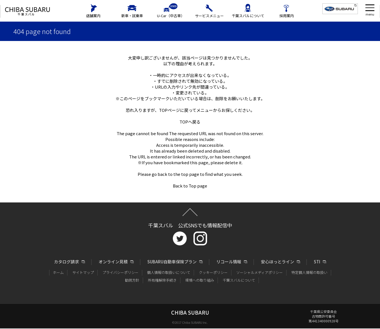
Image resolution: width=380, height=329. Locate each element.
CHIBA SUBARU (27, 11)
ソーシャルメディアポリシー (259, 272)
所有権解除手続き (162, 280)
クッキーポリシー (213, 272)
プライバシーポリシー (120, 272)
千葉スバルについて (248, 15)
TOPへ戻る (190, 122)
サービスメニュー (209, 15)
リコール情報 (228, 261)
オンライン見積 (113, 261)
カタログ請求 (66, 261)
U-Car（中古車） (170, 15)
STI (317, 261)
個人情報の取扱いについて (168, 272)
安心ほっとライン (277, 261)
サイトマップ (83, 272)
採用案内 (286, 15)
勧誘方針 (132, 280)
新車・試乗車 (132, 15)
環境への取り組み (199, 280)
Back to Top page (190, 186)
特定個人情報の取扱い (309, 272)
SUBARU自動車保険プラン (172, 261)
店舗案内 (93, 15)
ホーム (58, 272)
